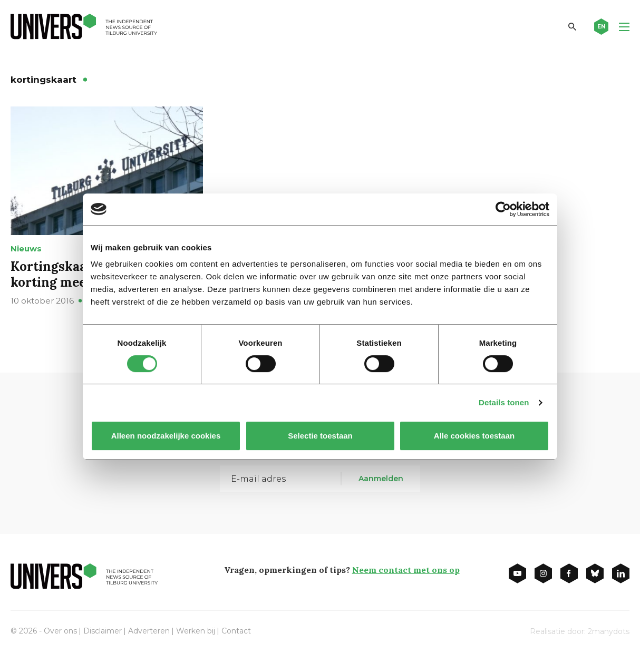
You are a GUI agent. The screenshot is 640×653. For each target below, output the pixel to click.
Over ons (60, 631)
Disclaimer (102, 631)
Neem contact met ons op (406, 569)
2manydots (608, 631)
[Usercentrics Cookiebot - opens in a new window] (503, 209)
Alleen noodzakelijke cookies (166, 435)
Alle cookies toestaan (474, 435)
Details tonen (504, 402)
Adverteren (149, 631)
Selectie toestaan (320, 435)
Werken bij (195, 631)
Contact (236, 631)
